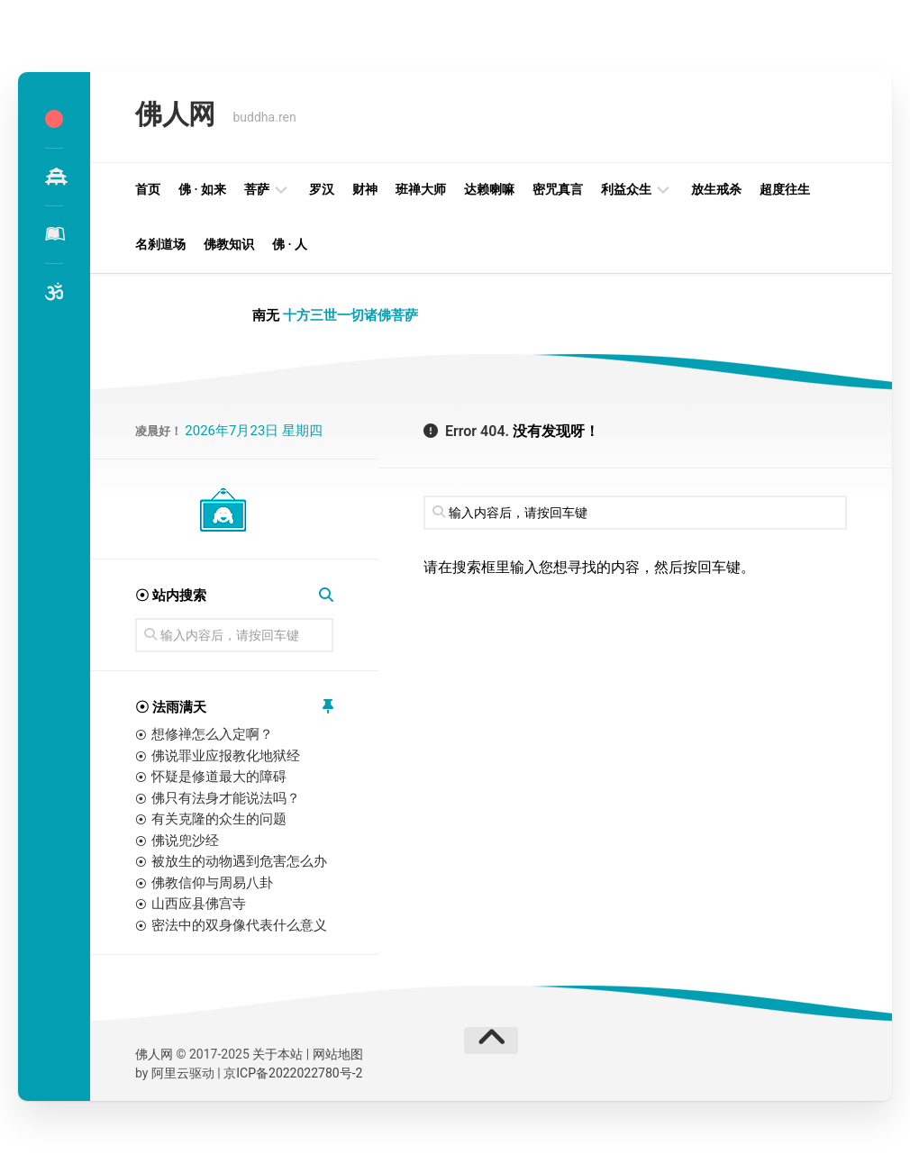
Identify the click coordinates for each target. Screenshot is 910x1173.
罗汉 (321, 189)
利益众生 (626, 189)
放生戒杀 (716, 189)
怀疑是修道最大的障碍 (219, 776)
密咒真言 (557, 189)
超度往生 (785, 189)
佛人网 (172, 117)
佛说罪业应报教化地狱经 (225, 756)
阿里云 (170, 1073)
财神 (365, 189)
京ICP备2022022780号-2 (292, 1073)
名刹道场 (160, 244)
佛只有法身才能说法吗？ (225, 798)
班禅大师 (421, 189)
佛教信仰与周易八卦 (212, 883)
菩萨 (256, 189)
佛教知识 (229, 244)
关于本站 (277, 1054)
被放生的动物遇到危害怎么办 (239, 861)
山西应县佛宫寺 (198, 904)
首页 (147, 189)
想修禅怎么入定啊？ (212, 734)
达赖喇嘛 (489, 189)
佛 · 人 (289, 244)
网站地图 (338, 1054)
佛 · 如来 (202, 189)
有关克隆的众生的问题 (219, 819)
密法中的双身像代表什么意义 (239, 925)
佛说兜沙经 (185, 840)
